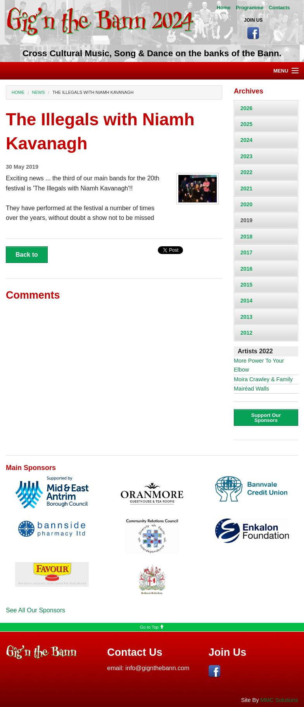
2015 (246, 285)
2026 (246, 108)
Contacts (279, 7)
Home (224, 7)
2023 (246, 156)
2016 (246, 269)
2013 (246, 317)
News (38, 92)
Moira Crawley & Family (263, 379)
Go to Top (152, 627)
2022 (246, 172)
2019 (246, 220)
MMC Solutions (279, 700)
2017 (246, 252)
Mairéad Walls (251, 388)
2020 (246, 204)
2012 (246, 333)
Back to (27, 254)
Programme (249, 7)
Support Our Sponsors (266, 417)
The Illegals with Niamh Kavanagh (92, 92)
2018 (246, 236)
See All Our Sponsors (35, 610)
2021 (246, 188)
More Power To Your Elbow (259, 365)
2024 (246, 140)
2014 (246, 300)
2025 (246, 124)
